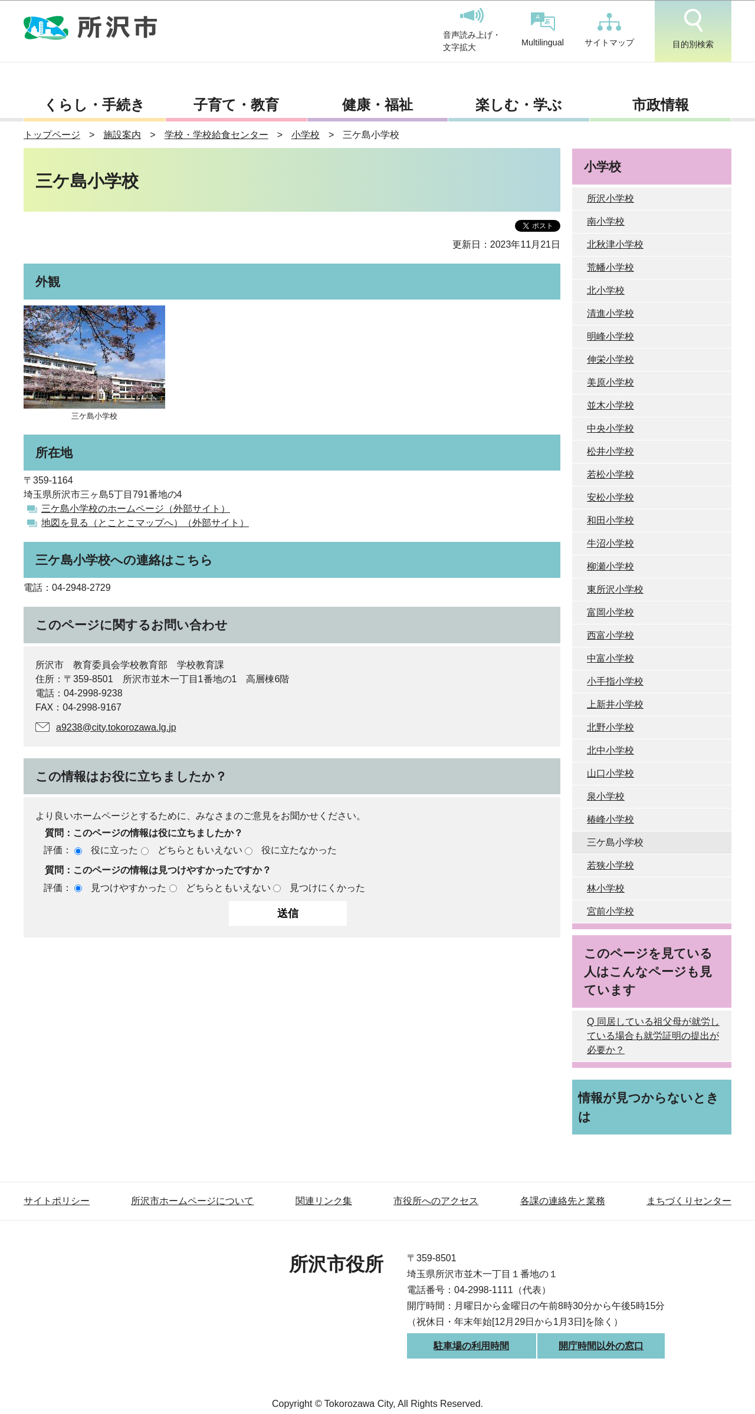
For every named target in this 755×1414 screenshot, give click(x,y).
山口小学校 (610, 773)
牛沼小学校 (610, 543)
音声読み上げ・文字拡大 (472, 30)
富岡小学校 (610, 612)
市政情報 (660, 105)
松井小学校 (610, 451)
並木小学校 (610, 405)
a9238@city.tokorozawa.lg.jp (116, 727)
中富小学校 (610, 658)
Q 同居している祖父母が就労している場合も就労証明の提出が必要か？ (653, 1036)
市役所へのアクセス (435, 1201)
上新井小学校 (615, 704)
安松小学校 (610, 497)
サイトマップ (609, 30)
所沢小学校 (610, 198)
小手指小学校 (615, 681)
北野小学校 (610, 727)
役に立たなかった (299, 850)
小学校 (305, 135)
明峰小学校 (610, 336)
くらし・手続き (94, 105)
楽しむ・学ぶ (518, 105)
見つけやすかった (128, 888)
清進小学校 (610, 313)
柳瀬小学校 (610, 566)
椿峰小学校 (610, 819)
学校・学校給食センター (216, 135)
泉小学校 (606, 796)
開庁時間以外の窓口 (601, 1346)
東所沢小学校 (615, 589)
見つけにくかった (327, 888)
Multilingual (542, 29)
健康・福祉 (377, 105)
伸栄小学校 (610, 359)
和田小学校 (610, 520)
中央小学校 (610, 428)
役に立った (114, 850)
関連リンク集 (324, 1201)
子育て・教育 (236, 105)
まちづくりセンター (688, 1201)
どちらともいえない (199, 850)
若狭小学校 (610, 865)
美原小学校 (610, 382)
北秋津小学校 (615, 244)
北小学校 (606, 290)
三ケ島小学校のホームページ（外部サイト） (135, 509)
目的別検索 (693, 29)
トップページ (52, 135)
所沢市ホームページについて (192, 1201)
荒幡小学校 (610, 267)
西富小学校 (610, 635)
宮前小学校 (610, 911)
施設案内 (122, 135)
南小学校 (606, 221)
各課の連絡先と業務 (562, 1201)
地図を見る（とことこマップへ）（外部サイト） (145, 523)
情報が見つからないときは (648, 1107)
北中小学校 (610, 750)
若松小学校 (610, 474)
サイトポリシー (57, 1201)
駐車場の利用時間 (471, 1346)
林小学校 (606, 888)
